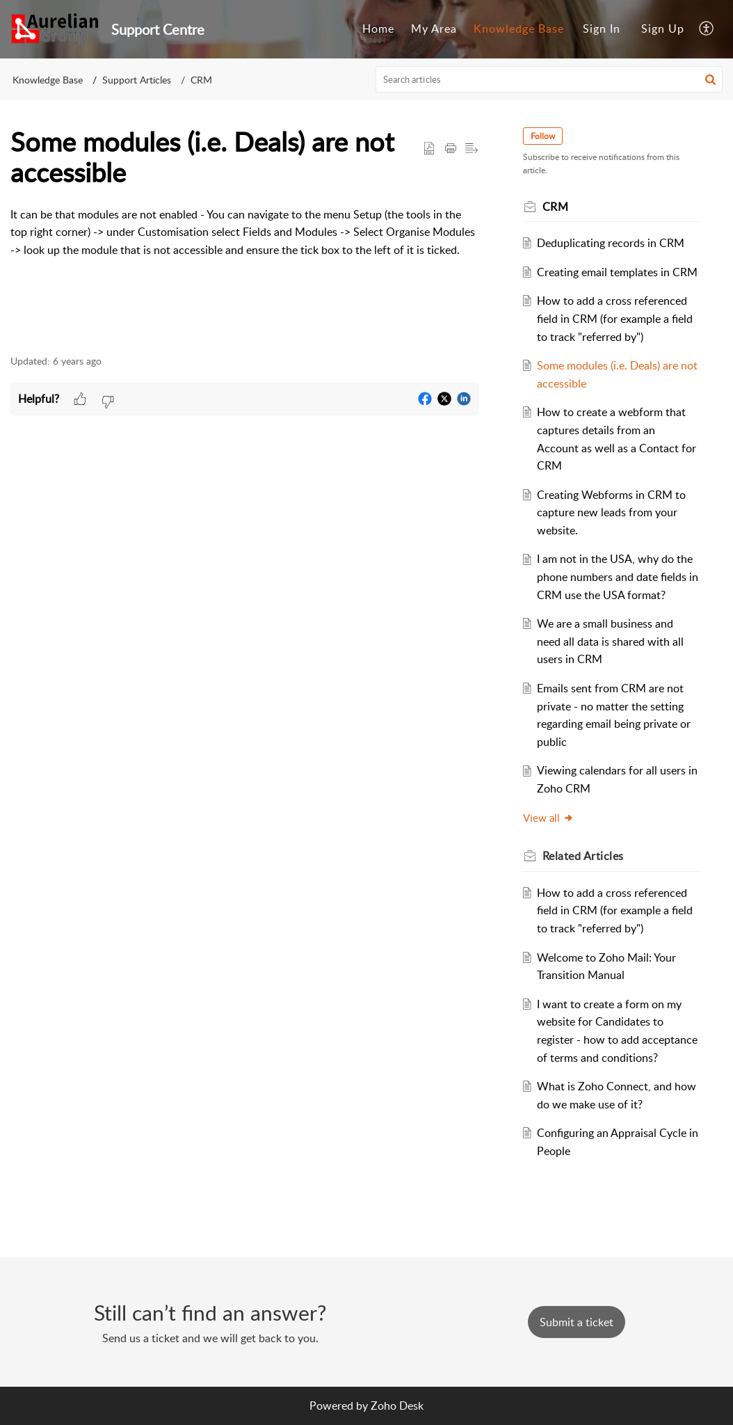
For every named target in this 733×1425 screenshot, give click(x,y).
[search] (549, 79)
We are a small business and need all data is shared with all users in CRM (610, 641)
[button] (707, 29)
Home (378, 28)
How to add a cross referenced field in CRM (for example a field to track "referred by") (615, 318)
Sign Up (662, 28)
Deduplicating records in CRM (610, 242)
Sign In (601, 28)
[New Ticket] (576, 1322)
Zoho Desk (397, 1405)
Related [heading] (583, 855)
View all (548, 818)
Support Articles (136, 79)
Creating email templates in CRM (617, 272)
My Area (434, 28)
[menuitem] (378, 29)
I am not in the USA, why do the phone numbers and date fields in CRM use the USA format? (617, 576)
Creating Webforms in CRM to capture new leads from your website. (611, 512)
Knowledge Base (519, 28)
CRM (201, 79)
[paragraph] (244, 241)
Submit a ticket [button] (576, 1322)
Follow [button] (543, 136)
